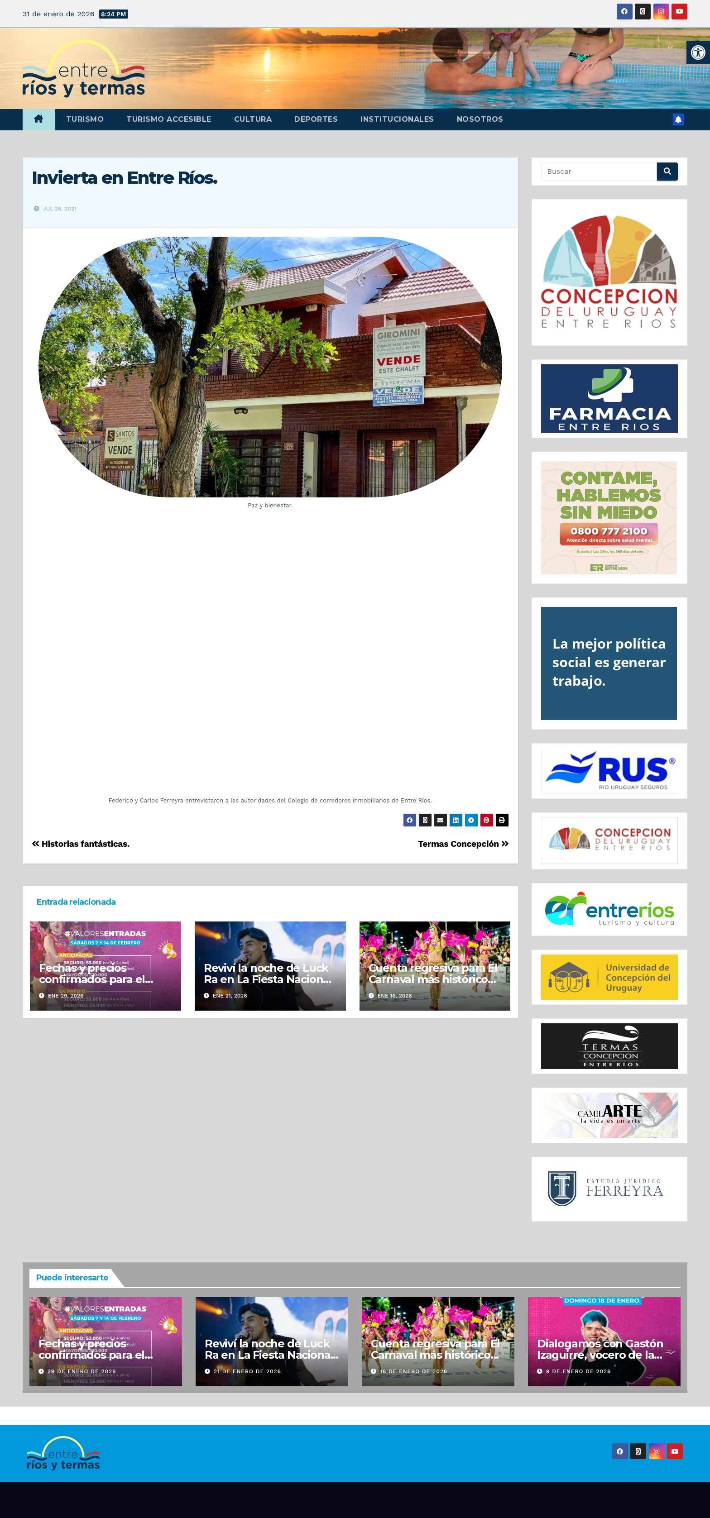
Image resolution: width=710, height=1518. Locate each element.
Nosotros (480, 119)
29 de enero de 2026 (82, 1371)
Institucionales (397, 119)
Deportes (316, 119)
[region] (609, 272)
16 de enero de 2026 (413, 1371)
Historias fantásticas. (81, 844)
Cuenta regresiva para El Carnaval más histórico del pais (433, 979)
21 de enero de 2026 (247, 1371)
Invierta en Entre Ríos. (124, 177)
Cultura (253, 119)
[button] (698, 52)
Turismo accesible (168, 119)
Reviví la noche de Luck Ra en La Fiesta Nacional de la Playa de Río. (268, 979)
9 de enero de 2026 (578, 1371)
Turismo (85, 119)
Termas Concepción (463, 844)
